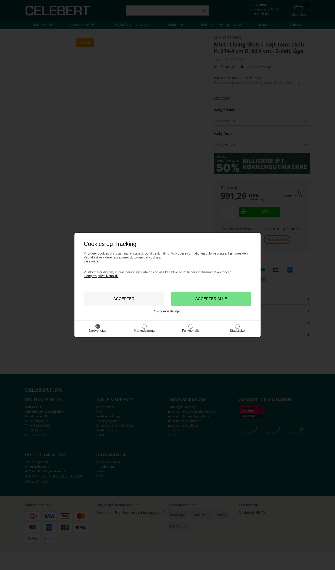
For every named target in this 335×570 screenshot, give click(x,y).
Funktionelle (191, 330)
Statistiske (237, 330)
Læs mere (91, 261)
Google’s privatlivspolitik (101, 276)
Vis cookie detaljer (167, 311)
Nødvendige (98, 330)
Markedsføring (144, 330)
